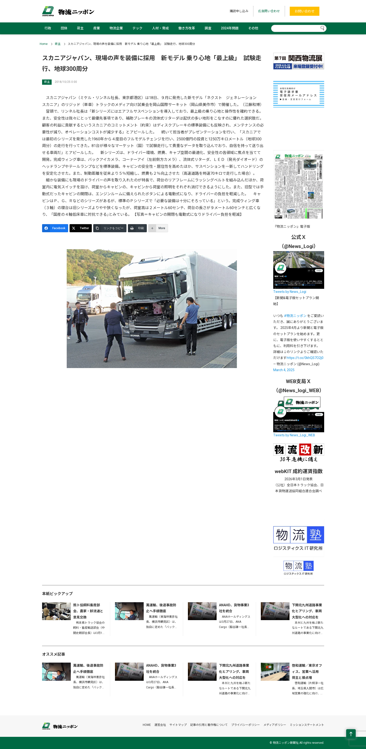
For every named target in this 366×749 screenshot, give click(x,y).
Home (44, 44)
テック (137, 28)
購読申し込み (239, 11)
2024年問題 (230, 28)
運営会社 (160, 725)
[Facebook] (55, 228)
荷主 (80, 28)
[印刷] (137, 228)
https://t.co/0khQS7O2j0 (305, 358)
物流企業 (116, 28)
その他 (253, 28)
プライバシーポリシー (245, 725)
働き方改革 (186, 28)
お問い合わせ (305, 11)
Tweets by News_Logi (289, 292)
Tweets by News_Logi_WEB (294, 435)
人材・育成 (160, 28)
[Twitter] (81, 228)
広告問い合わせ (269, 11)
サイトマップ (178, 725)
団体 (64, 28)
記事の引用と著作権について (209, 725)
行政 (47, 28)
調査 (208, 28)
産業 (96, 28)
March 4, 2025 (284, 370)
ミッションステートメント (307, 725)
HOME (147, 725)
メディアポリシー (274, 725)
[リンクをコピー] (109, 228)
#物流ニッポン (295, 316)
